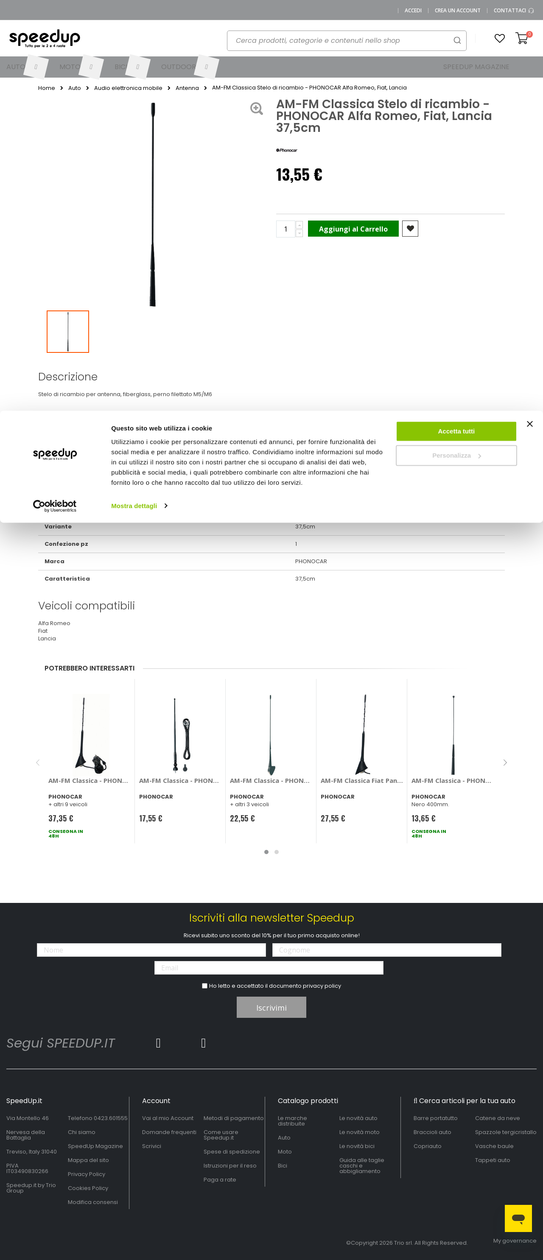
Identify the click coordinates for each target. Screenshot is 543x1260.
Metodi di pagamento (234, 1118)
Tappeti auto (492, 1160)
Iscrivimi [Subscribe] (271, 1008)
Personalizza (456, 44)
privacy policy (322, 986)
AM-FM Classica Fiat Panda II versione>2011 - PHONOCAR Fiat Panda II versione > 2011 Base (362, 780)
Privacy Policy (86, 1174)
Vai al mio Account (167, 1118)
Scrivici (151, 1146)
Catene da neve (497, 1118)
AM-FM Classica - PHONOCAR (180, 780)
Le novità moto (359, 1132)
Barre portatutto (436, 1118)
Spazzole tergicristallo (506, 1132)
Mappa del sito (88, 1160)
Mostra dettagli (134, 94)
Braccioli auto (432, 1132)
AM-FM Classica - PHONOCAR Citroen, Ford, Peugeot (452, 780)
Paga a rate (220, 1180)
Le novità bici (357, 1146)
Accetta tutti (456, 20)
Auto (284, 1138)
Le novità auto (358, 1118)
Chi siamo (81, 1132)
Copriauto (428, 1146)
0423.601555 (111, 1118)
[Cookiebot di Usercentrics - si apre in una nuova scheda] (55, 95)
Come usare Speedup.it (221, 1135)
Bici (282, 1166)
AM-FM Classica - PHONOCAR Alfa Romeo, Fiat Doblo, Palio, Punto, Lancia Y (271, 780)
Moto (285, 1152)
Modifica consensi (93, 1202)
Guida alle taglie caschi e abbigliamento (361, 1165)
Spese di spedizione (232, 1152)
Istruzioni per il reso (230, 1166)
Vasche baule (494, 1146)
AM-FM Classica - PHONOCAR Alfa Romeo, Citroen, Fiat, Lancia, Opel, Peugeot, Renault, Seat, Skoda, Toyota (89, 780)
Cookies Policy (88, 1188)
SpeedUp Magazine (95, 1146)
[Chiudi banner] (530, 17)
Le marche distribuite (292, 1121)
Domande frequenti (169, 1132)
